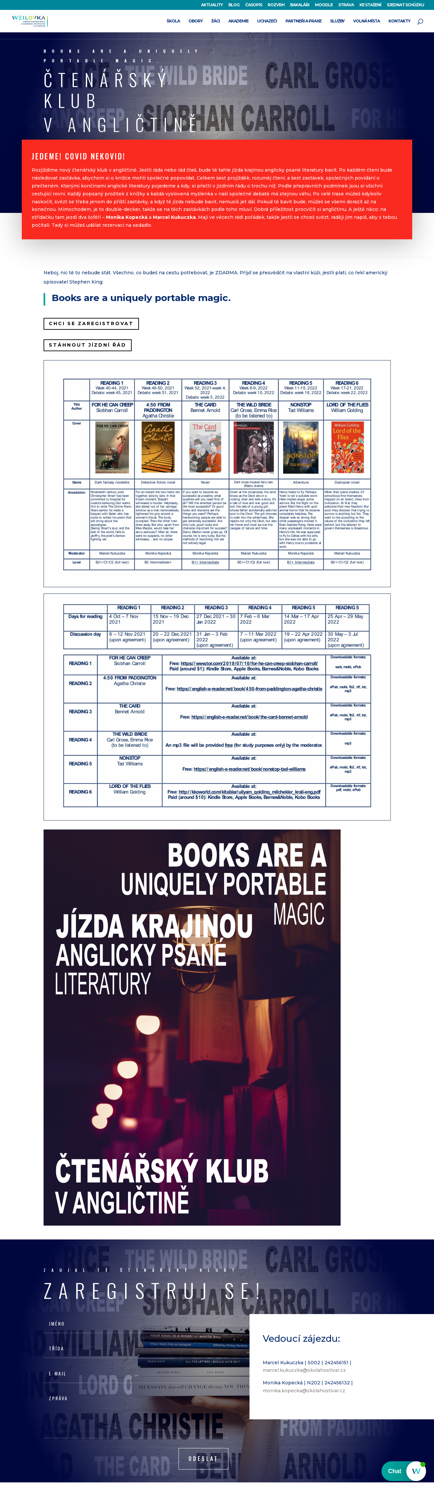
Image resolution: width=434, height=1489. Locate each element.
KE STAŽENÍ (370, 5)
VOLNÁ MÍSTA (366, 21)
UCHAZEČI (267, 21)
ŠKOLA (173, 21)
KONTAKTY (399, 21)
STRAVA (346, 5)
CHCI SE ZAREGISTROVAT (91, 323)
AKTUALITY (212, 5)
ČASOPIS (253, 5)
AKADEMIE (238, 21)
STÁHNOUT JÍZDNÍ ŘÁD (87, 345)
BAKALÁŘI (299, 5)
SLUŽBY (337, 21)
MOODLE (324, 5)
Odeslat (203, 1459)
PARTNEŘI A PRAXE (303, 21)
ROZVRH (276, 5)
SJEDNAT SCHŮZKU (405, 5)
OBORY (195, 21)
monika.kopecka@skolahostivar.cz (304, 1391)
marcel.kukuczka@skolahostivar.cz (304, 1370)
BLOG (234, 5)
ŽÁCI (215, 21)
